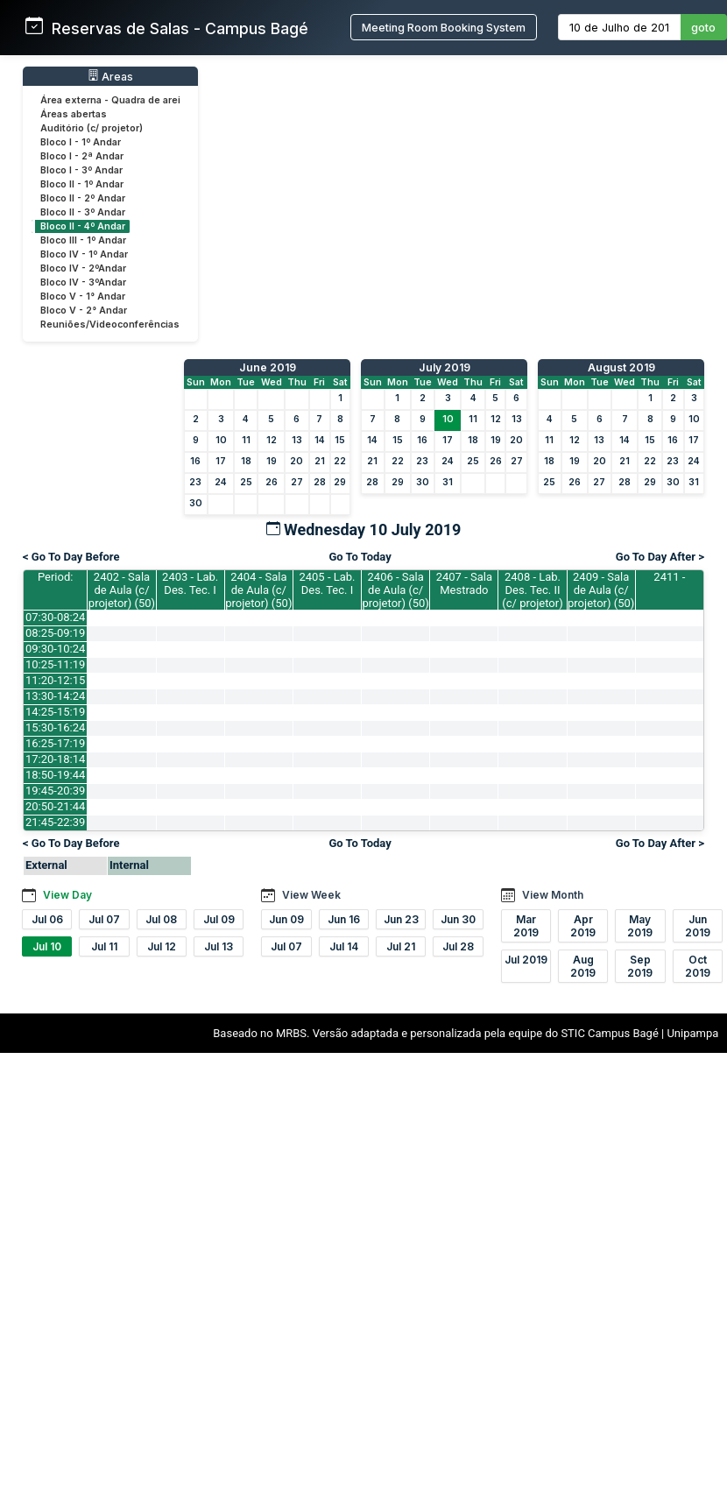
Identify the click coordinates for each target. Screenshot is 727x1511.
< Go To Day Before (71, 556)
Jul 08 (161, 919)
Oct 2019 (697, 966)
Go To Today (359, 556)
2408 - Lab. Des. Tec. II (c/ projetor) (532, 590)
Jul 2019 (526, 959)
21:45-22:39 (55, 822)
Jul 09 (219, 919)
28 (320, 482)
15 (340, 440)
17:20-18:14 (55, 759)
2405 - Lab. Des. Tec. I (327, 583)
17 (220, 461)
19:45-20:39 (55, 790)
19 (271, 461)
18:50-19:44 (55, 774)
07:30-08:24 (55, 617)
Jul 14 (343, 946)
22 (340, 461)
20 (296, 461)
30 (195, 503)
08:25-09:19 (55, 632)
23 (195, 482)
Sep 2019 (640, 966)
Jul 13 (218, 946)
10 (221, 440)
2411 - (669, 576)
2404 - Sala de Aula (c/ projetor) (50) (258, 590)
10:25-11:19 (55, 664)
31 (447, 482)
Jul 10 (46, 946)
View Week (311, 894)
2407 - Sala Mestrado (464, 583)
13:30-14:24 (55, 696)
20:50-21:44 (55, 806)
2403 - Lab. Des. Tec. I (190, 583)
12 (271, 440)
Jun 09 (286, 919)
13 (297, 440)
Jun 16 (344, 919)
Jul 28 (458, 946)
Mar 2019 (526, 926)
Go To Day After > (660, 556)
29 (340, 482)
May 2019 (640, 926)
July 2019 (444, 367)
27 (297, 482)
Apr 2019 (583, 926)
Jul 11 (104, 946)
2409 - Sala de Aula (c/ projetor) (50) (601, 590)
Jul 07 (104, 919)
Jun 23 (401, 919)
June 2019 (267, 367)
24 (221, 482)
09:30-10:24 (55, 648)
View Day (67, 894)
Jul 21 (400, 946)
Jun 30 (458, 919)
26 (271, 482)
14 (319, 440)
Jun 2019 (697, 926)
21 (319, 461)
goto (703, 27)
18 (246, 461)
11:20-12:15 (55, 680)
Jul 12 (161, 946)
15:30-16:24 (55, 727)
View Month (552, 894)
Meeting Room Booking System (444, 27)
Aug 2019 (583, 966)
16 (195, 461)
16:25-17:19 (55, 743)
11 (246, 440)
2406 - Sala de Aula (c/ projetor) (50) (396, 590)
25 (246, 482)
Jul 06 (47, 919)
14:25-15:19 (55, 711)
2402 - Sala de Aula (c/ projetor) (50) (121, 590)
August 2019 (621, 367)
